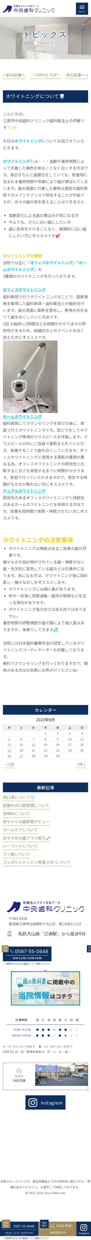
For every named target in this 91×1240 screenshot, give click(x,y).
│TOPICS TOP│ (45, 75)
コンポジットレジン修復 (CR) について (37, 862)
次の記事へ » (77, 75)
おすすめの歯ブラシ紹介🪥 (26, 838)
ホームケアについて (20, 830)
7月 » (81, 764)
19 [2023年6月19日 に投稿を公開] (9, 750)
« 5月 (9, 764)
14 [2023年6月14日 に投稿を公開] (33, 744)
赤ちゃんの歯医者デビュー (26, 821)
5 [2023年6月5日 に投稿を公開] (9, 739)
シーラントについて (20, 846)
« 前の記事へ (14, 75)
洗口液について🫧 (19, 797)
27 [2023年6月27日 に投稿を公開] (21, 756)
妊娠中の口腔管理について (26, 805)
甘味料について (16, 813)
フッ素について (16, 854)
